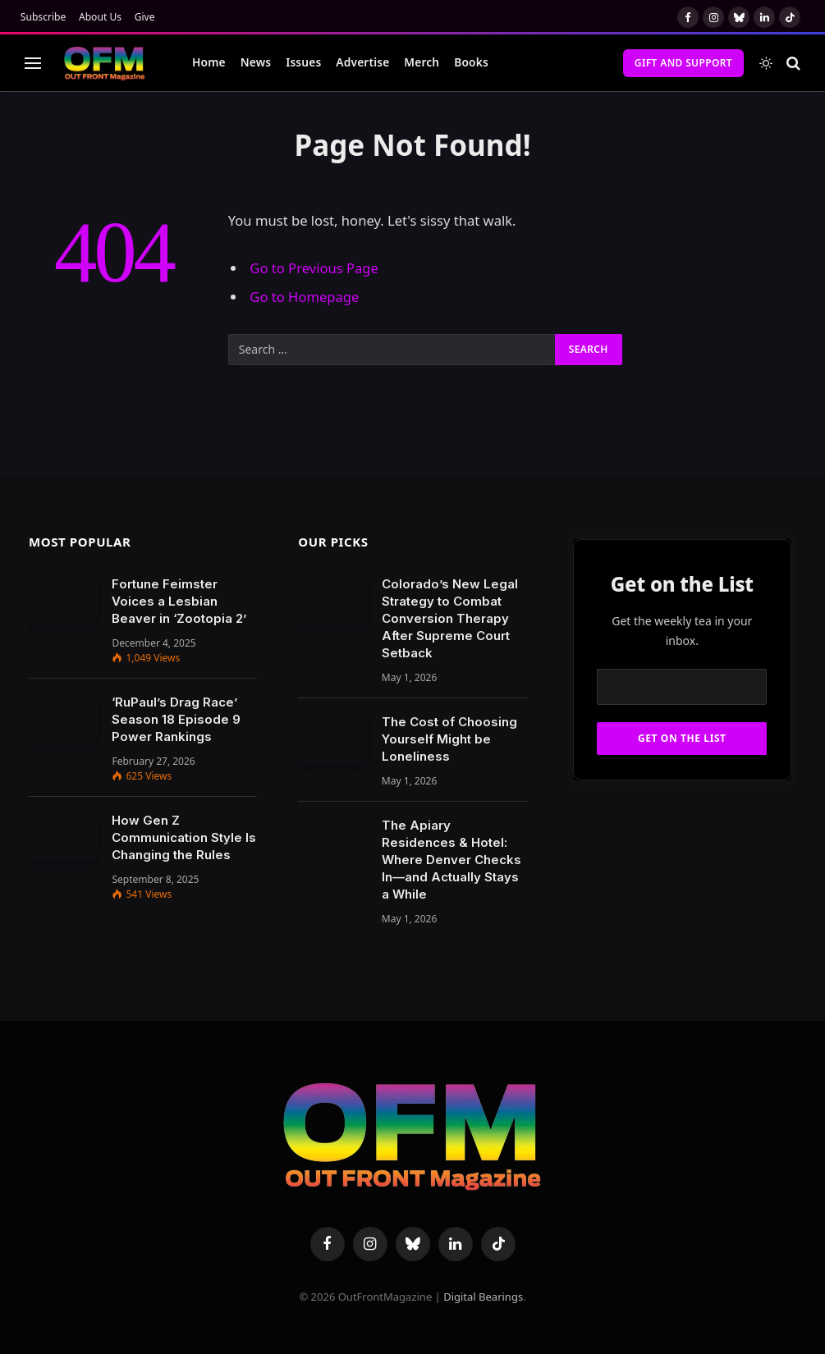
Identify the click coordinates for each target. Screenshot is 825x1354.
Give (145, 17)
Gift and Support (683, 63)
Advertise (362, 62)
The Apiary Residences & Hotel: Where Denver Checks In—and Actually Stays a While (451, 859)
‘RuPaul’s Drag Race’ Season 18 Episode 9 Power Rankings (176, 719)
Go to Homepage (304, 296)
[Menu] (33, 62)
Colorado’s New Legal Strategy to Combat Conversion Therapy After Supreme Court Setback (450, 618)
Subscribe (43, 17)
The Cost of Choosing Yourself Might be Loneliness (449, 739)
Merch (421, 62)
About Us (100, 17)
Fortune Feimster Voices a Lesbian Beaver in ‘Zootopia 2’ (179, 601)
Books (471, 62)
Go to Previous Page (314, 267)
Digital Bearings (483, 1296)
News (256, 62)
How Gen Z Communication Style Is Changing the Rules (184, 837)
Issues (303, 62)
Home (209, 62)
